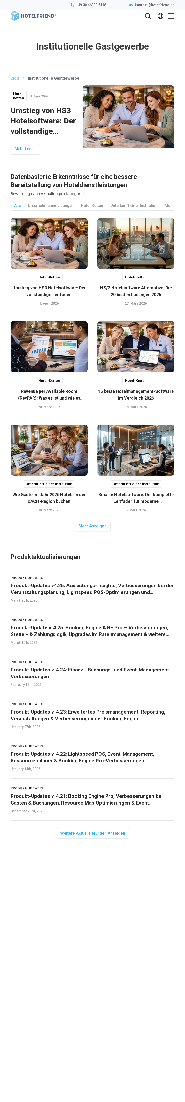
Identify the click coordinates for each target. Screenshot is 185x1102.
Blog (15, 78)
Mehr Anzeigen (92, 525)
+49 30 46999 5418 (91, 5)
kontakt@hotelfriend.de (154, 5)
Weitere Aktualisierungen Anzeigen (92, 833)
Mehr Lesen (25, 149)
